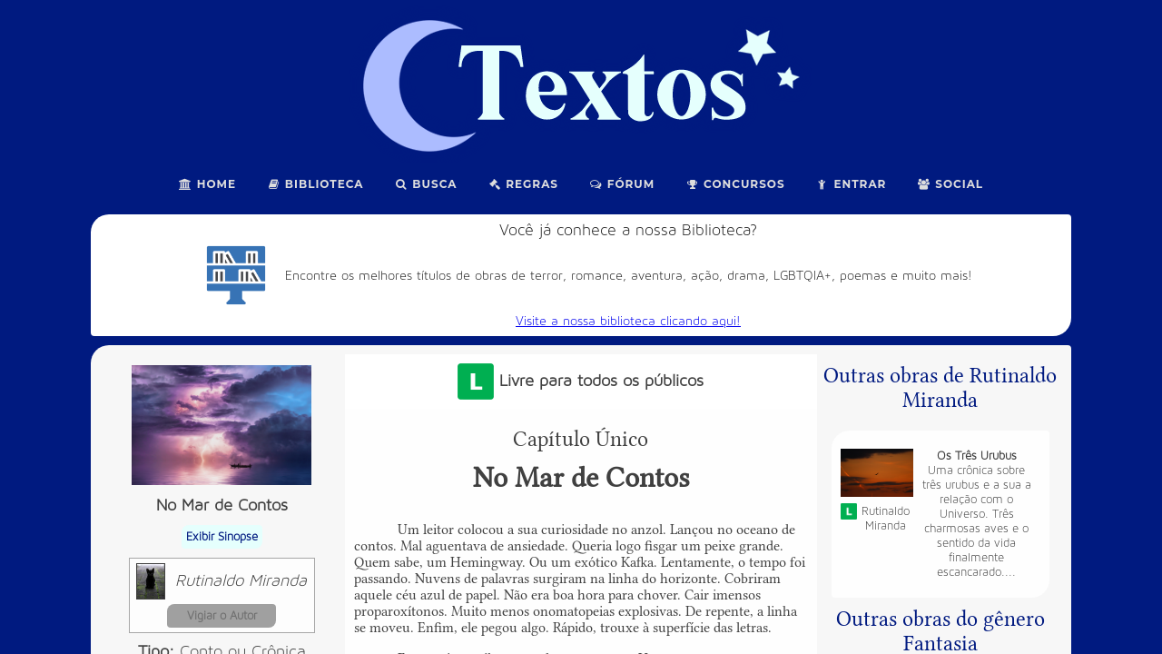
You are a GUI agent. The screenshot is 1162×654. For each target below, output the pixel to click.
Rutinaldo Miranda (241, 581)
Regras (522, 184)
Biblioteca (315, 184)
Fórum (622, 184)
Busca (426, 184)
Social (950, 184)
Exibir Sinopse (222, 536)
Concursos (734, 184)
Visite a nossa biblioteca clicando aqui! (628, 321)
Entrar (851, 184)
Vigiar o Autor (222, 615)
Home (207, 184)
